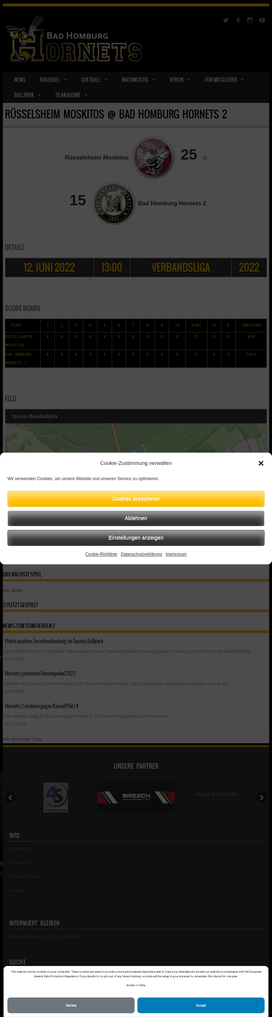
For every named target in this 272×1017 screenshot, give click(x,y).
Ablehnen (136, 518)
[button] (261, 463)
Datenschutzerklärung (141, 554)
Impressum (176, 554)
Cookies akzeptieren (136, 498)
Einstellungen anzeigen (135, 537)
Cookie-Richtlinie (101, 554)
